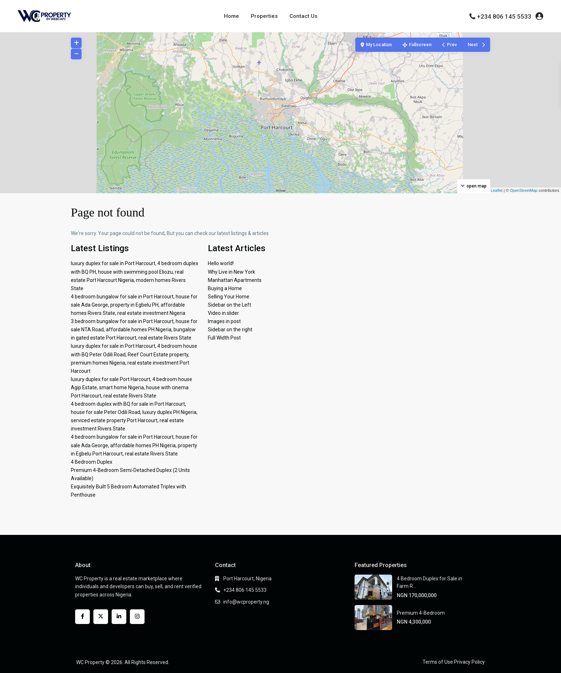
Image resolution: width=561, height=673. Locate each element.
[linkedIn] (119, 616)
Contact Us (303, 16)
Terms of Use (438, 662)
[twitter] (100, 616)
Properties (264, 16)
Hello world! (221, 263)
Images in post (224, 321)
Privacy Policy (469, 662)
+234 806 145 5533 (504, 16)
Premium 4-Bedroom (421, 613)
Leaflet (494, 190)
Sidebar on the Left (229, 305)
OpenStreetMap (524, 190)
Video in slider (223, 313)
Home (231, 16)
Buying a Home (225, 288)
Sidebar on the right (230, 329)
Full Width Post (224, 338)
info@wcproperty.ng (246, 602)
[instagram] (137, 616)
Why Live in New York (231, 272)
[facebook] (82, 616)
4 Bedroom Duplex (91, 462)
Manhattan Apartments (235, 280)
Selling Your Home (228, 296)
